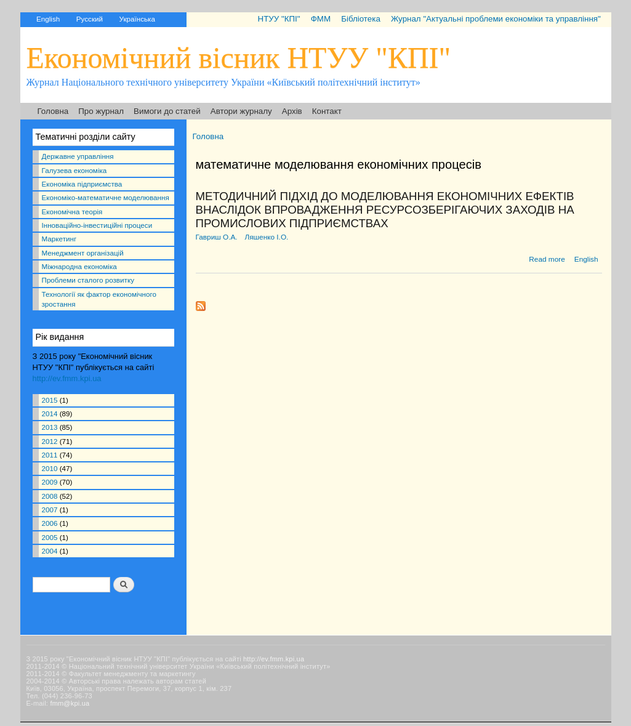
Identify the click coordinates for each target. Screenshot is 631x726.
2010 (50, 468)
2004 (50, 551)
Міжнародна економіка (79, 266)
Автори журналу (241, 111)
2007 (50, 510)
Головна (53, 111)
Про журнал (101, 111)
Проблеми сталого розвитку (88, 280)
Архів (292, 111)
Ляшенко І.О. (266, 237)
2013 (50, 427)
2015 (50, 400)
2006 (50, 523)
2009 (50, 482)
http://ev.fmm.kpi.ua (67, 378)
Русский (89, 19)
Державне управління (78, 156)
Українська (137, 19)
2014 (50, 413)
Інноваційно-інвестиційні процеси (97, 225)
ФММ (321, 18)
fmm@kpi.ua (69, 703)
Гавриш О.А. (217, 237)
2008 (50, 496)
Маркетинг (59, 239)
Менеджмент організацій (83, 253)
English (48, 19)
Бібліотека (360, 18)
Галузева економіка (74, 170)
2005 (50, 537)
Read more (547, 259)
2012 (50, 441)
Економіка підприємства (82, 184)
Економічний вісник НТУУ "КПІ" (238, 57)
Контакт (327, 111)
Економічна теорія (72, 212)
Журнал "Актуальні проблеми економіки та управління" (496, 18)
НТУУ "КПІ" (278, 18)
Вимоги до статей (167, 111)
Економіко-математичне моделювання (105, 197)
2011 (50, 455)
